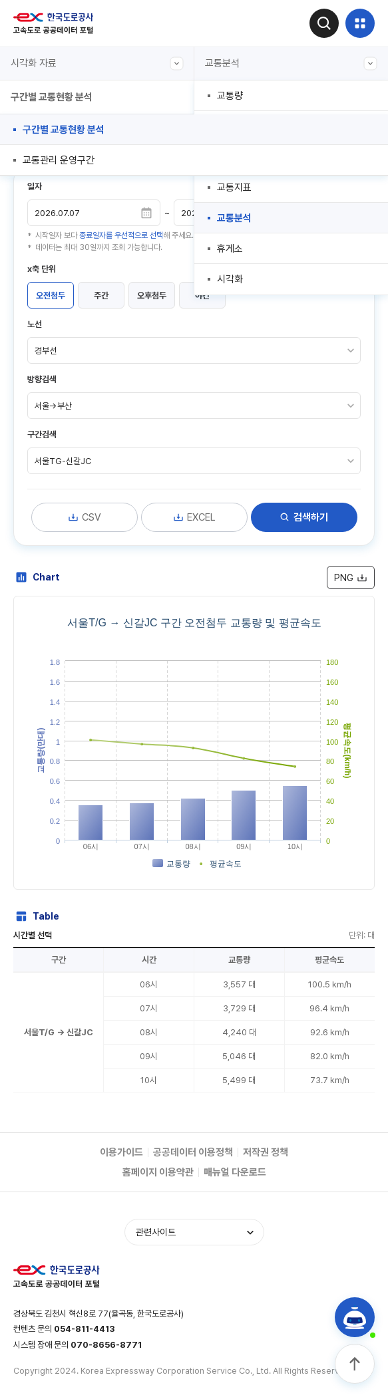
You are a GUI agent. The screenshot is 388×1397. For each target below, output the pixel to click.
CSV (84, 517)
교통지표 (234, 187)
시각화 (230, 279)
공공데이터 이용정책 (193, 1152)
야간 (202, 296)
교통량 (230, 96)
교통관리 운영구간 (59, 160)
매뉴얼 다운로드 (235, 1172)
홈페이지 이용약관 (158, 1172)
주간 (101, 296)
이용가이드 (121, 1152)
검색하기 (304, 517)
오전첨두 (50, 296)
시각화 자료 (97, 63)
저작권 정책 (265, 1152)
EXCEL (194, 517)
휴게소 (230, 249)
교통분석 (291, 63)
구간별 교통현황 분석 (63, 130)
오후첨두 (151, 296)
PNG (350, 577)
